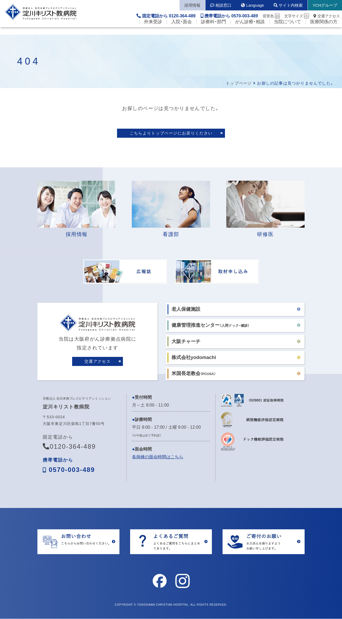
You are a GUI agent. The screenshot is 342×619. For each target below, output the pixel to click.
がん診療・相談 (250, 29)
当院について (287, 29)
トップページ (239, 83)
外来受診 (153, 29)
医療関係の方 (323, 29)
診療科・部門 (213, 29)
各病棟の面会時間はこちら (157, 457)
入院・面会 (181, 29)
